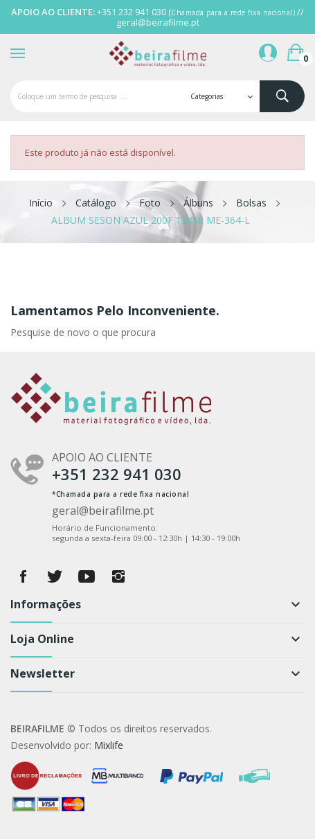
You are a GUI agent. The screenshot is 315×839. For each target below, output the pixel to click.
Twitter (54, 576)
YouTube (86, 576)
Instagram (118, 576)
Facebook (22, 576)
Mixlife (108, 745)
